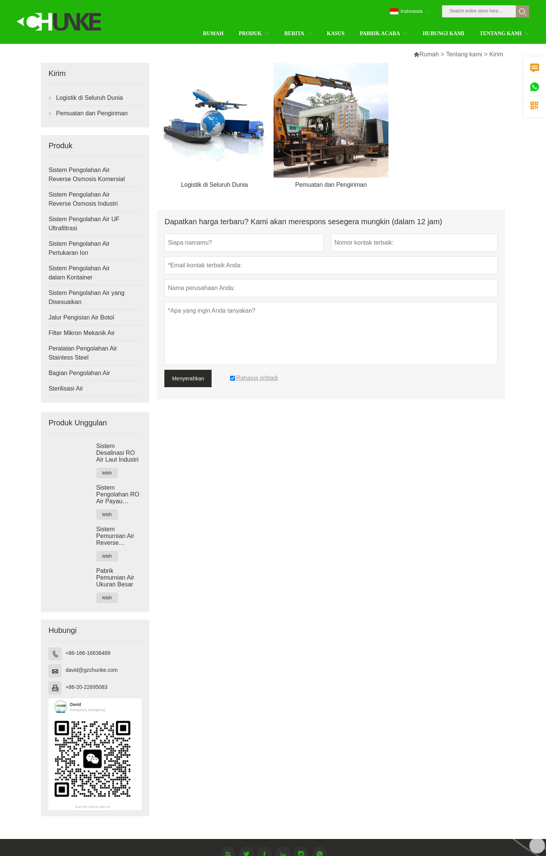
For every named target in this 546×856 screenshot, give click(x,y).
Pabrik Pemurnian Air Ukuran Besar (115, 578)
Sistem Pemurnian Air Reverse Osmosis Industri (118, 536)
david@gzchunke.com (91, 670)
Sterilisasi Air (65, 388)
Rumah (426, 54)
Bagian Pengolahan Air (79, 373)
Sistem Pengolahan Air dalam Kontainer (79, 273)
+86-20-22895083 (86, 687)
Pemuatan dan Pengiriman (91, 113)
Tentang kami (464, 54)
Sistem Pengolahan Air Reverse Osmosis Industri (83, 199)
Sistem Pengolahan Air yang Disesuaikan (86, 297)
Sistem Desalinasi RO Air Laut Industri (117, 453)
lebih (107, 473)
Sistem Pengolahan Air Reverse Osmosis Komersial (86, 174)
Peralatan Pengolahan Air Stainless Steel (82, 353)
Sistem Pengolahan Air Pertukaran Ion (79, 248)
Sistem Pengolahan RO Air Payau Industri (117, 494)
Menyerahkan (188, 378)
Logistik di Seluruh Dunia (89, 98)
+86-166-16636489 (87, 653)
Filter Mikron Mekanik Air (81, 333)
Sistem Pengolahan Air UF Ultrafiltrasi (83, 223)
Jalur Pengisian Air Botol (81, 317)
